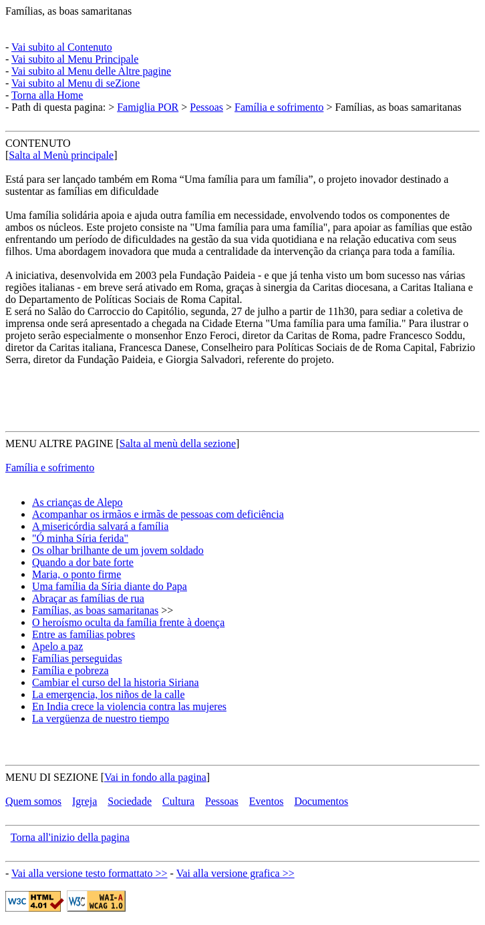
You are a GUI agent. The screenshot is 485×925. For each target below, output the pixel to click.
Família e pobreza (70, 670)
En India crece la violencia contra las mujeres (129, 706)
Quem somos (33, 801)
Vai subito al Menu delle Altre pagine (91, 71)
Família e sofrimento (278, 107)
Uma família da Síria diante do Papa (109, 586)
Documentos (321, 801)
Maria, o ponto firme (76, 574)
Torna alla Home (47, 95)
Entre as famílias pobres (83, 634)
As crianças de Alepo (77, 502)
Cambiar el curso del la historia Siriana (115, 682)
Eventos (266, 801)
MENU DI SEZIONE (51, 777)
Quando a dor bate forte (83, 562)
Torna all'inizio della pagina (70, 837)
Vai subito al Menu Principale (74, 59)
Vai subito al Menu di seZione (75, 83)
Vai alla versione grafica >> (235, 873)
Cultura (178, 801)
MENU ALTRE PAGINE (59, 443)
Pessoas (206, 107)
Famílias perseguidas (77, 658)
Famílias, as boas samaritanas (68, 11)
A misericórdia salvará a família (100, 526)
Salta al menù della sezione (178, 443)
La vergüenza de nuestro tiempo (100, 718)
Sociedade (130, 801)
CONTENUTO (37, 143)
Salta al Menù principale (61, 155)
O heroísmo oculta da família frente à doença (128, 622)
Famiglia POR (147, 107)
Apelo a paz (57, 646)
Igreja (84, 801)
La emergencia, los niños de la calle (108, 694)
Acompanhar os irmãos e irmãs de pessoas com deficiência (158, 514)
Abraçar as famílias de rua (88, 598)
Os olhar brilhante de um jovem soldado (118, 550)
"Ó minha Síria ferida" (80, 538)
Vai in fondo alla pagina (155, 777)
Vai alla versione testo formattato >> (89, 873)
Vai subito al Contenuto (61, 47)
